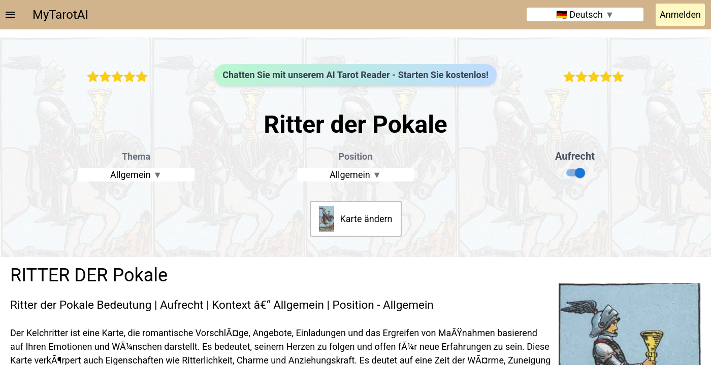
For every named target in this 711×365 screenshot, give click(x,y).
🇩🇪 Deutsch (585, 14)
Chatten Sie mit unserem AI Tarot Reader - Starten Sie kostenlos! (355, 74)
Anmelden (680, 14)
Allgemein (136, 174)
